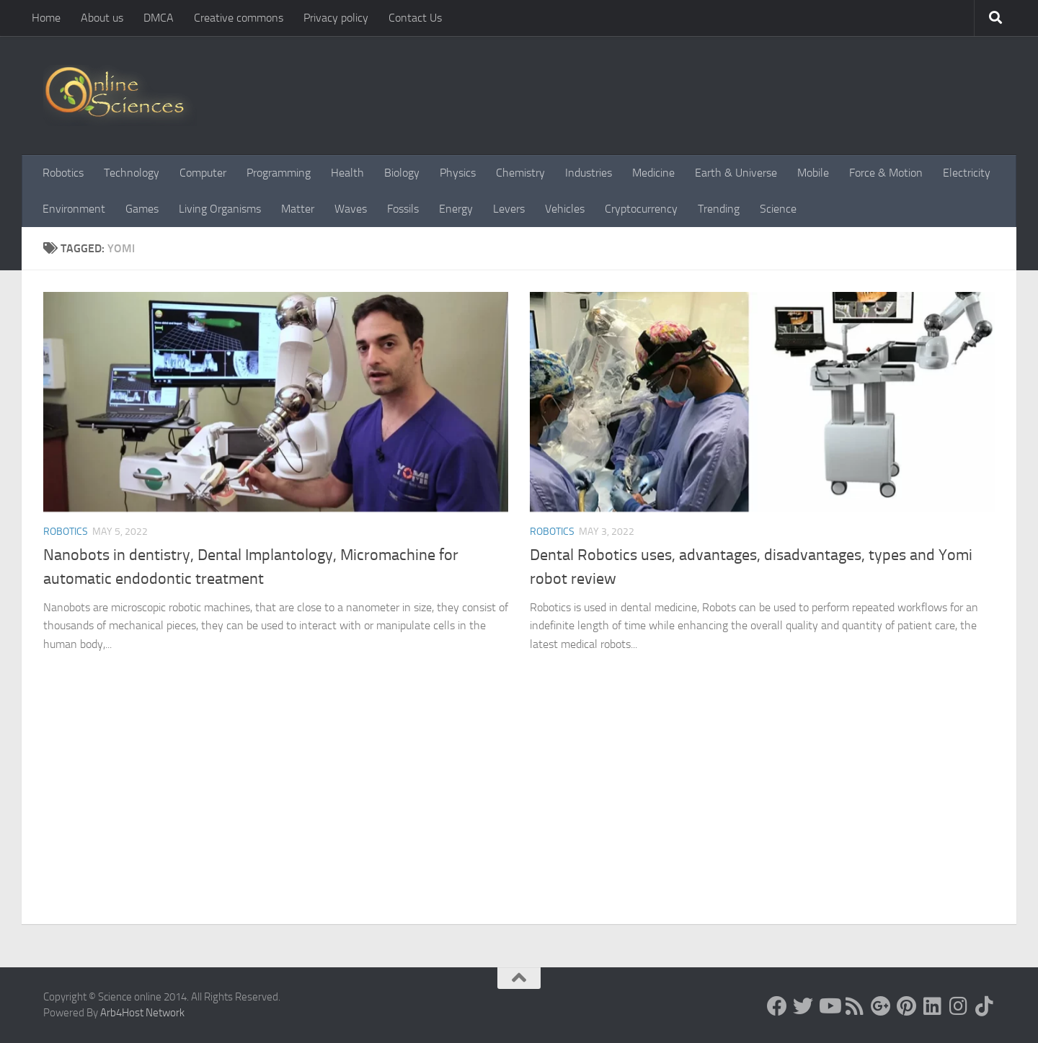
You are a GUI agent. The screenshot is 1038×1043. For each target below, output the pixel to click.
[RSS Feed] (855, 1006)
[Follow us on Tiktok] (985, 1006)
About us (102, 18)
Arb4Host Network (142, 1012)
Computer (202, 172)
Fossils (403, 209)
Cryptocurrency (641, 209)
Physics (458, 172)
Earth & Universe (736, 172)
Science (778, 209)
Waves (350, 209)
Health (347, 172)
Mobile (813, 172)
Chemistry (520, 172)
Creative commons (238, 18)
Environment (74, 209)
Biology (402, 172)
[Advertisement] (519, 816)
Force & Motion (886, 172)
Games (142, 209)
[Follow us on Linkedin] (933, 1006)
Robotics (63, 172)
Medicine (653, 172)
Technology (131, 172)
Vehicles (565, 209)
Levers (509, 209)
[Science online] (777, 1006)
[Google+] (881, 1006)
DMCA (158, 18)
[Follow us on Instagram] (959, 1006)
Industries (588, 172)
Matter (297, 209)
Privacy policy (335, 18)
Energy (456, 209)
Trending (719, 209)
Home (46, 18)
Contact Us (415, 18)
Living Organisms (220, 209)
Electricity (966, 172)
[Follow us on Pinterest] (907, 1006)
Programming (279, 172)
